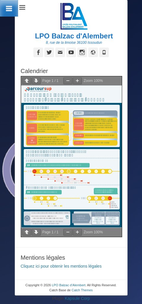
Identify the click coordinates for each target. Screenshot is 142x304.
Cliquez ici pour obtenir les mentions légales (61, 266)
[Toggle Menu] (9, 8)
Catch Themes (81, 290)
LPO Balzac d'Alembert (74, 36)
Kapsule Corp (77, 298)
